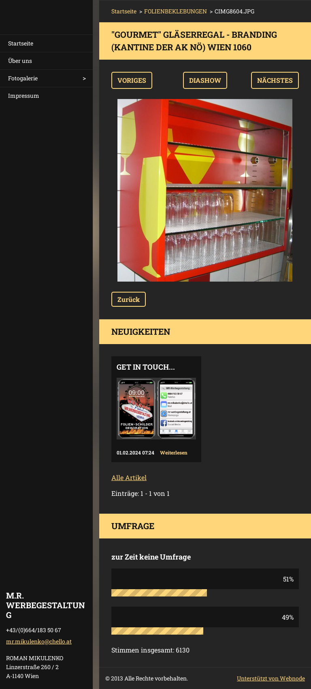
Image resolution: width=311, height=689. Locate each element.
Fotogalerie (23, 78)
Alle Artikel (129, 477)
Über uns (20, 61)
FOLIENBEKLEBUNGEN (175, 11)
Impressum (23, 95)
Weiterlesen (173, 452)
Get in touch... (146, 367)
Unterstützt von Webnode (271, 678)
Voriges (131, 80)
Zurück (128, 299)
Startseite (20, 43)
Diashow (205, 80)
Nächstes (275, 80)
